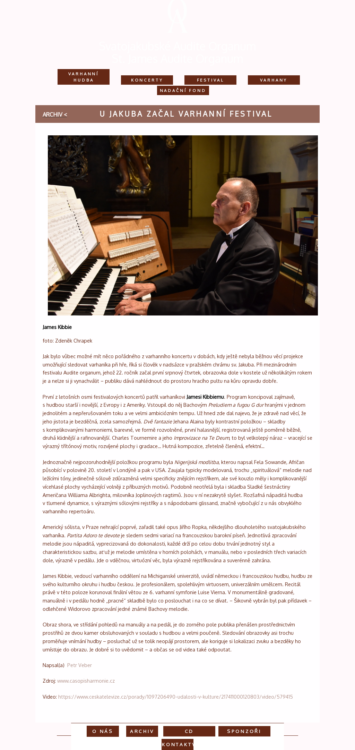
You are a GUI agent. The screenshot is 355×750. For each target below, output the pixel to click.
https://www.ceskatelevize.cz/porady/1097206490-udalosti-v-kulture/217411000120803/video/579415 (175, 696)
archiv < (55, 114)
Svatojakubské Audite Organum (177, 46)
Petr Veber (79, 665)
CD (189, 731)
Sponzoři (244, 731)
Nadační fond (183, 90)
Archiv (142, 731)
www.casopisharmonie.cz (86, 680)
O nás (102, 731)
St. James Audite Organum (177, 58)
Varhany (273, 80)
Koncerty (147, 80)
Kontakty (179, 744)
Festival (210, 80)
